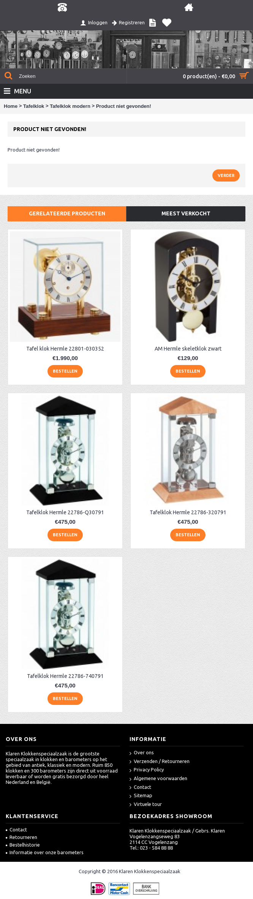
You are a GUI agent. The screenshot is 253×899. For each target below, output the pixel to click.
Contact (140, 787)
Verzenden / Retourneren (160, 761)
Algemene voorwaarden (158, 779)
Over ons (142, 753)
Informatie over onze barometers (45, 852)
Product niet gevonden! (123, 106)
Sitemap (141, 796)
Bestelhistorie (23, 844)
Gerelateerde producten (67, 213)
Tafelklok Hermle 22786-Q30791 (65, 512)
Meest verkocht (185, 213)
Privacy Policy (147, 770)
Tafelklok (33, 106)
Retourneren (21, 837)
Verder (226, 175)
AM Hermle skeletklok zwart (188, 349)
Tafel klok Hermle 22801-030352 (65, 349)
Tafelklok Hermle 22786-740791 (65, 676)
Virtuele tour (146, 804)
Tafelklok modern (70, 106)
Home (10, 106)
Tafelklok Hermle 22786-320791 (188, 512)
